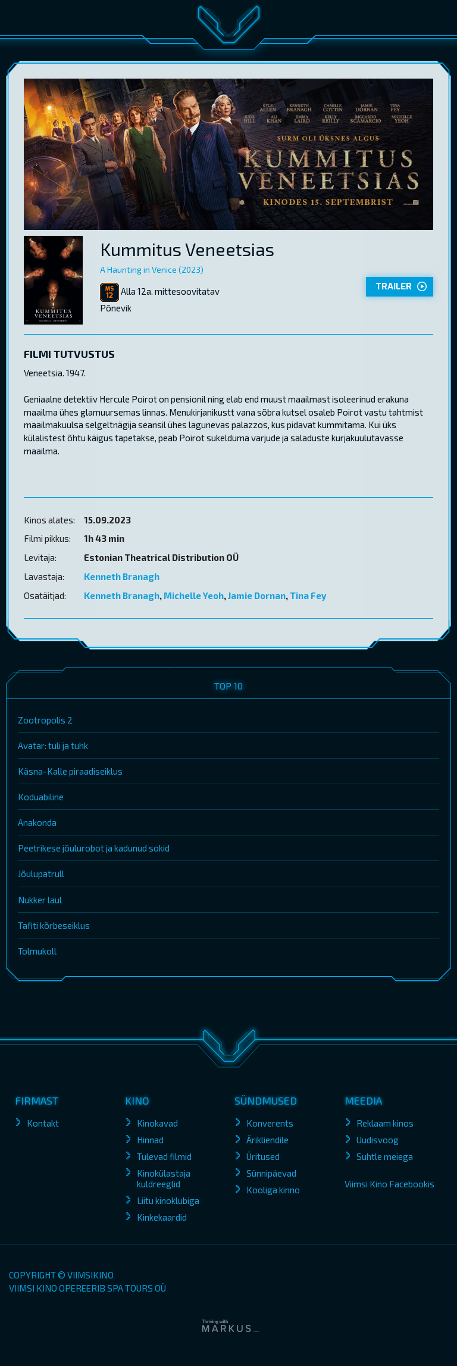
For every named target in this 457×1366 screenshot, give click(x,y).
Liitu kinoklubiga (168, 1200)
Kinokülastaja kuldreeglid (163, 1178)
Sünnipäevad (271, 1173)
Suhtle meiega (384, 1156)
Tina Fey (308, 595)
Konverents (269, 1123)
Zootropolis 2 (45, 720)
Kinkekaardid (162, 1217)
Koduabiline (41, 796)
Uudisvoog (377, 1139)
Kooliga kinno (273, 1189)
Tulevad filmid (164, 1156)
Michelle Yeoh (194, 595)
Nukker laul (40, 899)
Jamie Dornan (257, 595)
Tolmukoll (37, 951)
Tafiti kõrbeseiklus (54, 925)
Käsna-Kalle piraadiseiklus (70, 771)
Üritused (263, 1156)
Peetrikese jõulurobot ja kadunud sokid (94, 848)
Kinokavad (157, 1123)
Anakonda (37, 822)
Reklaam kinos (385, 1123)
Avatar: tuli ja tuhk (53, 745)
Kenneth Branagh (121, 576)
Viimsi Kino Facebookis (389, 1183)
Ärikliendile (267, 1139)
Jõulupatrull (41, 873)
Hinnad (150, 1139)
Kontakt (43, 1123)
